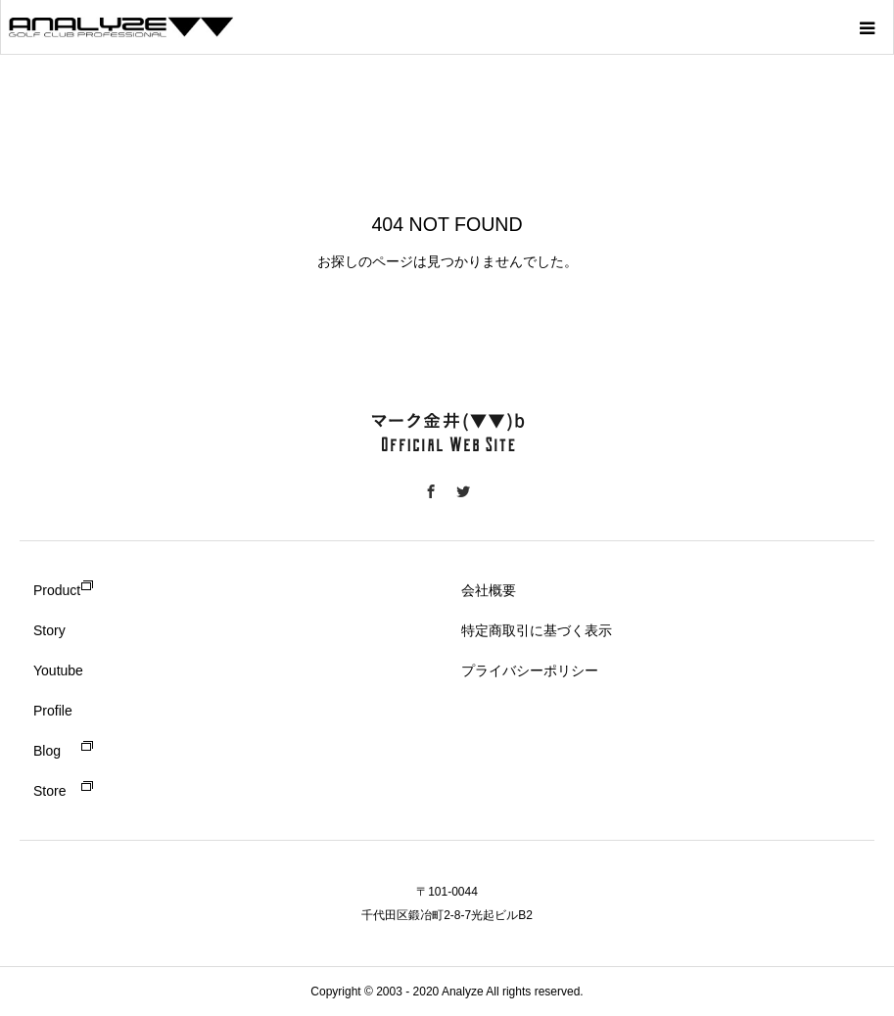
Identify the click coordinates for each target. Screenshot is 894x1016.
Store (49, 791)
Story (49, 630)
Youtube (58, 670)
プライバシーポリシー (529, 670)
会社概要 (488, 590)
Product (56, 590)
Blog (47, 751)
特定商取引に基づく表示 (536, 630)
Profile (52, 710)
